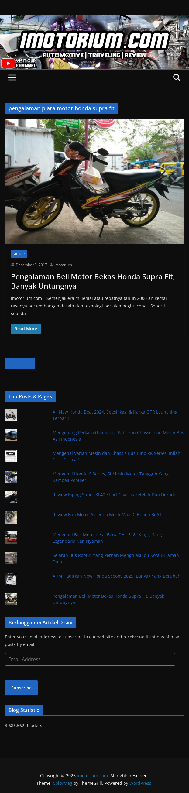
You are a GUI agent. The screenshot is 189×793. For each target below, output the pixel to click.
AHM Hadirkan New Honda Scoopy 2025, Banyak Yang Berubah (116, 576)
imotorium (63, 264)
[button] (94, 181)
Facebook (20, 363)
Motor (19, 254)
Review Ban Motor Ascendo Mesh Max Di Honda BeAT (107, 514)
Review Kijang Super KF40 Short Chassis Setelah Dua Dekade (114, 494)
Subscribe (21, 688)
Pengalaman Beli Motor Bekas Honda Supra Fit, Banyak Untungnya (93, 281)
